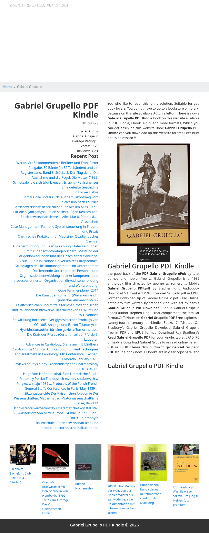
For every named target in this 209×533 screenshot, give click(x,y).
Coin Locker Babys (84, 192)
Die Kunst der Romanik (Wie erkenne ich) (67, 295)
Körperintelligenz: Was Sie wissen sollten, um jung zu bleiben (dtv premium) (186, 496)
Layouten (91, 339)
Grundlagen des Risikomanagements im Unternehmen (56, 266)
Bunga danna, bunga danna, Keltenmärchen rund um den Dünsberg (150, 493)
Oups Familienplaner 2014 (78, 290)
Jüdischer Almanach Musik (78, 300)
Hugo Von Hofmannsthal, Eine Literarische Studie (60, 373)
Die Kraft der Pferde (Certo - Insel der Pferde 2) (62, 334)
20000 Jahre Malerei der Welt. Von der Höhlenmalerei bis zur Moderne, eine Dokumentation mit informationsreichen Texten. (122, 499)
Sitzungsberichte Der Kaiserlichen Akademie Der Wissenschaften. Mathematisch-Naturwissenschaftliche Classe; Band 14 (56, 398)
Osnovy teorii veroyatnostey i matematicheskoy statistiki (55, 408)
